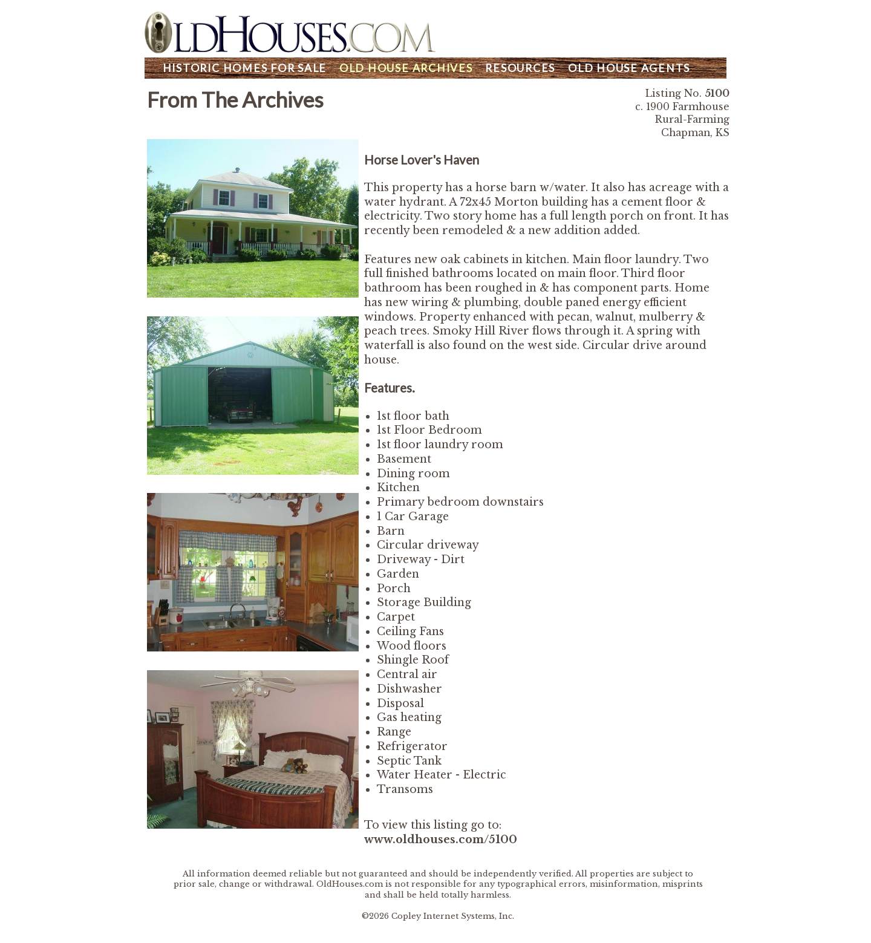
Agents (629, 68)
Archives (406, 68)
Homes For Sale (245, 68)
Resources (520, 68)
